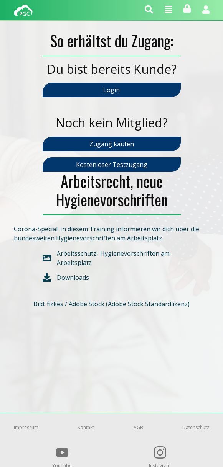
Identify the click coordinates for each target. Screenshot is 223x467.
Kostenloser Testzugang (111, 164)
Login (111, 90)
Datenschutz (195, 427)
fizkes (55, 304)
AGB (138, 427)
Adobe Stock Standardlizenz (148, 304)
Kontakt (86, 427)
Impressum (26, 427)
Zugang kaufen (111, 144)
